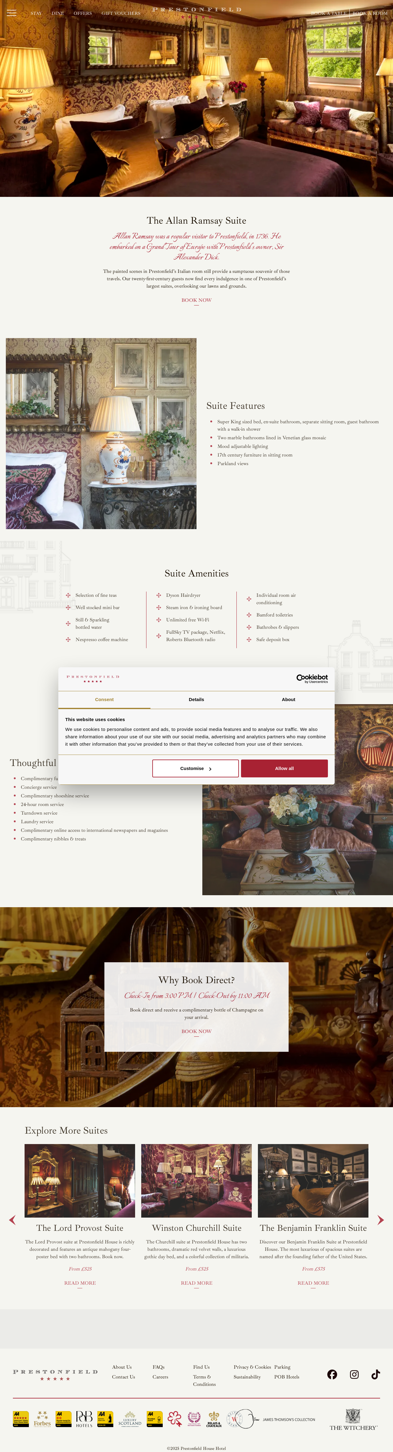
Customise (195, 768)
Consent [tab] (104, 699)
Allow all (284, 768)
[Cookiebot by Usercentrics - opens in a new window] (301, 679)
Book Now (196, 300)
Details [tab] (196, 699)
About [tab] (288, 699)
